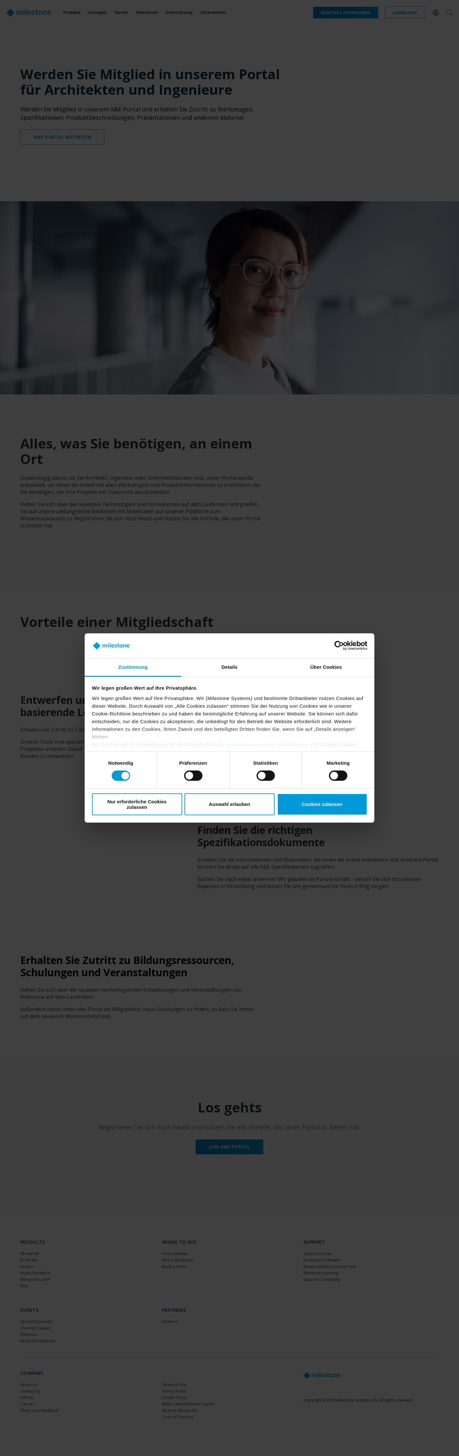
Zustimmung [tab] (133, 667)
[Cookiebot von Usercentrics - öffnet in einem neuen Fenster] (339, 645)
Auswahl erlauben (229, 804)
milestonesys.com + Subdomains (267, 744)
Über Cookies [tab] (326, 667)
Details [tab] (229, 667)
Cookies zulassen (322, 804)
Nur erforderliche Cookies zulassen (136, 804)
